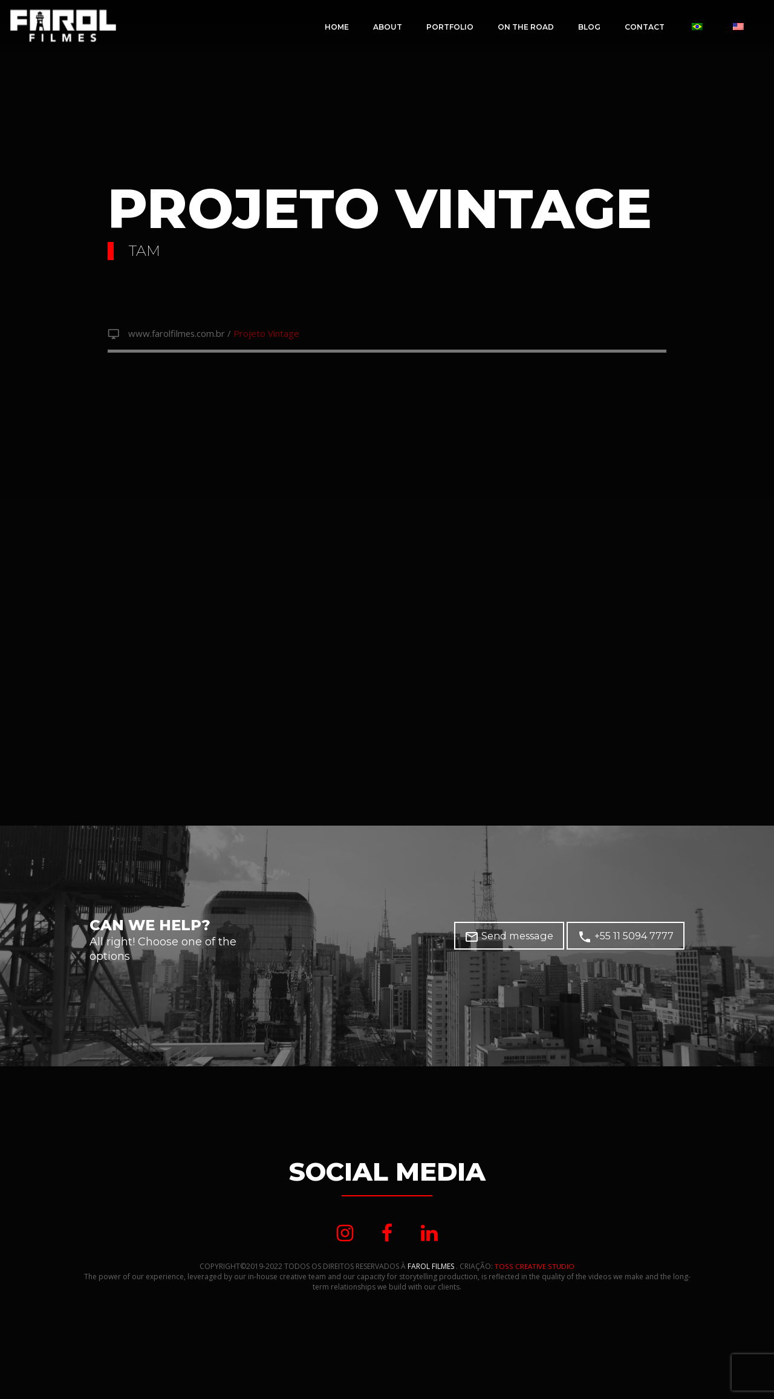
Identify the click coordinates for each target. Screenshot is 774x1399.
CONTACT (645, 26)
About (387, 26)
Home (337, 26)
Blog (589, 26)
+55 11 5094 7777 (628, 938)
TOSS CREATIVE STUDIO (534, 1270)
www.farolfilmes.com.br (180, 334)
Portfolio (449, 26)
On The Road (526, 26)
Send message (519, 938)
